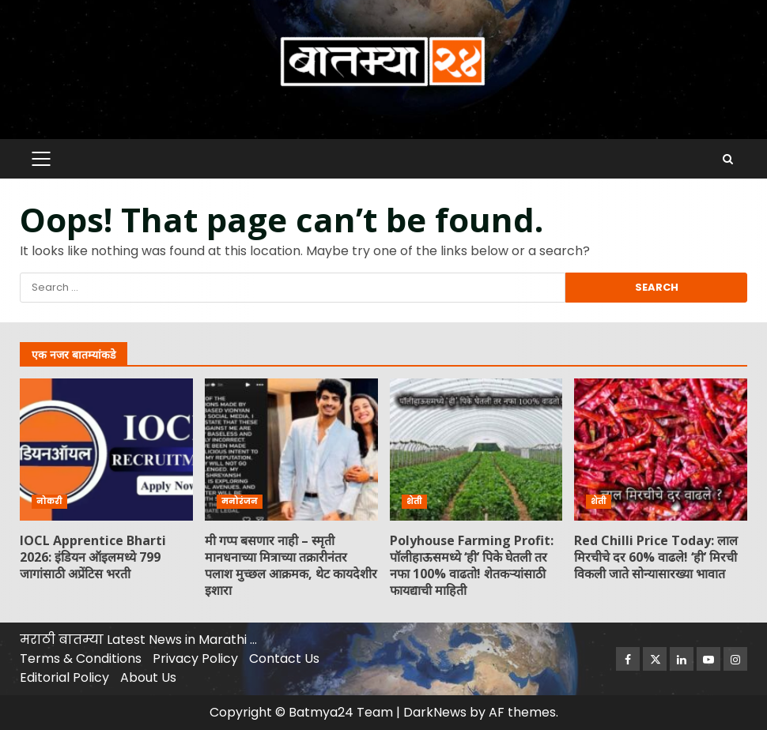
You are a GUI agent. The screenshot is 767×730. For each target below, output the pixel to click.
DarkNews (435, 712)
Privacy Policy (195, 658)
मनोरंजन (240, 501)
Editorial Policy (64, 677)
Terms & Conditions (81, 658)
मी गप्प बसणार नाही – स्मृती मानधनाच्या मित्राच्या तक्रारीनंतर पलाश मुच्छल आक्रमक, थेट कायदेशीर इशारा (291, 449)
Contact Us (284, 658)
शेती (414, 501)
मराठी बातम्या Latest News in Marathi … (138, 639)
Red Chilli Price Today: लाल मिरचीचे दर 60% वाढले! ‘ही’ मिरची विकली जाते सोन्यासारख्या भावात (660, 449)
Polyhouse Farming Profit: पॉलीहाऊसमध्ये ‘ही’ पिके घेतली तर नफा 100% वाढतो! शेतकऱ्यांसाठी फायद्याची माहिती (476, 449)
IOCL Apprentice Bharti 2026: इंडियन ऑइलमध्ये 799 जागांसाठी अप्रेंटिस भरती (106, 449)
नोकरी (49, 501)
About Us (148, 677)
